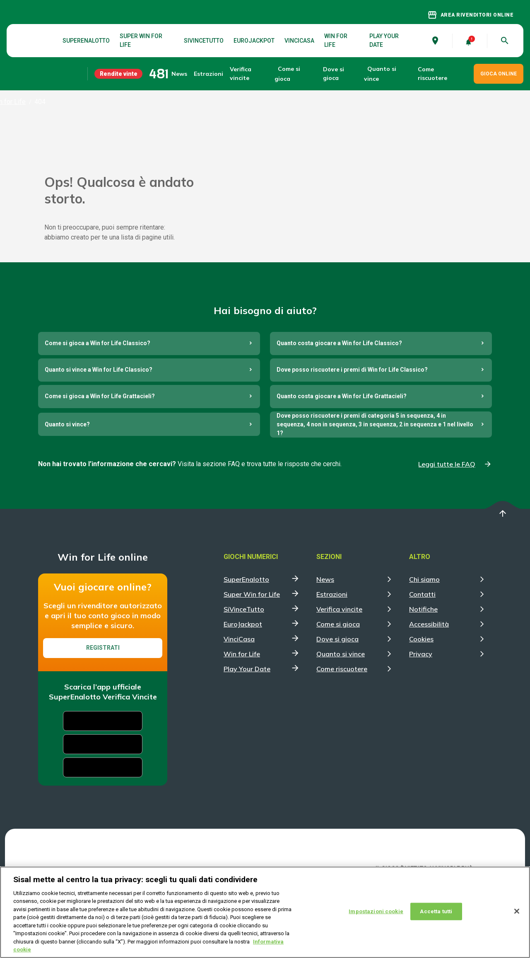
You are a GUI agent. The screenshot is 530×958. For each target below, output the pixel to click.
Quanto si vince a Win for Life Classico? (98, 422)
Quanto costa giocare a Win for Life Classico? (339, 396)
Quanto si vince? (67, 477)
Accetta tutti (436, 911)
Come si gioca (338, 677)
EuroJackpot (254, 40)
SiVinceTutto (204, 40)
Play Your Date (384, 40)
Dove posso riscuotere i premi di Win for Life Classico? (352, 422)
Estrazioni (331, 647)
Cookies (421, 692)
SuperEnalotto (86, 40)
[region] (265, 912)
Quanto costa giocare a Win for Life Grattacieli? (342, 449)
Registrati (103, 700)
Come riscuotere (432, 73)
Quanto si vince (340, 707)
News (179, 73)
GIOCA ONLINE (498, 74)
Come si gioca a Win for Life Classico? (97, 396)
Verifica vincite (240, 73)
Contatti (422, 647)
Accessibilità (429, 677)
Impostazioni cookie (376, 911)
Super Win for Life (141, 40)
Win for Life (335, 40)
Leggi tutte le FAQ (446, 517)
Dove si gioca (333, 73)
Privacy (420, 707)
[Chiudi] (517, 911)
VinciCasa (299, 40)
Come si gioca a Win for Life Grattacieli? (100, 449)
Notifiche (423, 662)
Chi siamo (424, 632)
